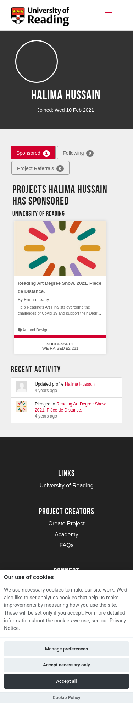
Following (78, 153)
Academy (66, 535)
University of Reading (66, 486)
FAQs (66, 545)
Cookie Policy (66, 697)
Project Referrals (40, 168)
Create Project (66, 524)
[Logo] (40, 18)
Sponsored (33, 153)
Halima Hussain (80, 384)
